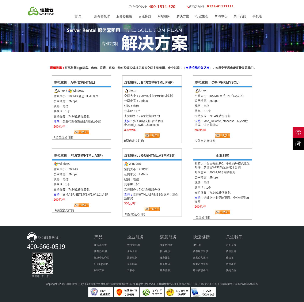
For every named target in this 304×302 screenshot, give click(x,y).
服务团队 (165, 257)
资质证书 (231, 264)
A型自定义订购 (63, 137)
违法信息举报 (200, 270)
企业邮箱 (132, 264)
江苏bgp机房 (101, 264)
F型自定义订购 (64, 210)
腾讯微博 (231, 251)
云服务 (131, 270)
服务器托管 (100, 245)
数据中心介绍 (101, 257)
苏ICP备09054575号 (246, 284)
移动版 (229, 257)
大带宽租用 (133, 245)
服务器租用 (100, 251)
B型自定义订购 (134, 140)
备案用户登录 (200, 251)
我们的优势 (166, 245)
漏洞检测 (132, 257)
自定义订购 (202, 217)
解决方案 (99, 270)
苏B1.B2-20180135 (205, 284)
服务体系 (165, 270)
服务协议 (165, 264)
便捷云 (76, 284)
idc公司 (197, 245)
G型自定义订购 (135, 214)
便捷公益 (231, 270)
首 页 (78, 16)
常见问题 (231, 245)
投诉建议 (165, 251)
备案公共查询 (200, 257)
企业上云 (132, 251)
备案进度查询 (200, 264)
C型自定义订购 (205, 140)
